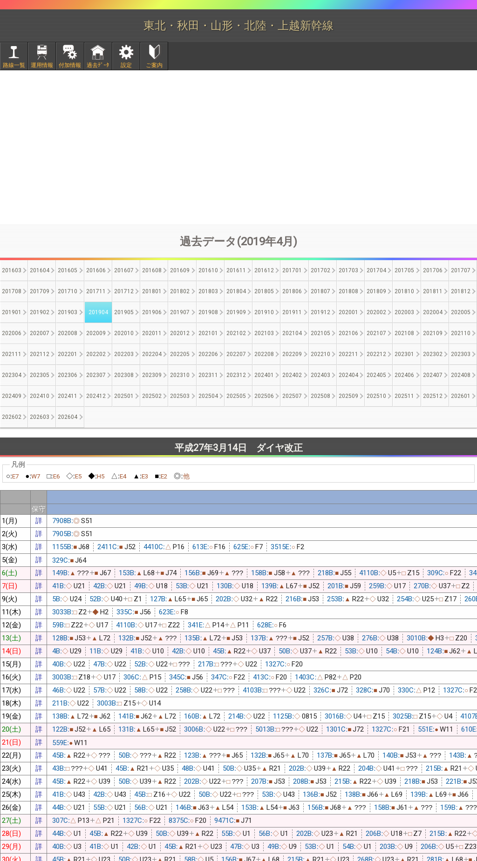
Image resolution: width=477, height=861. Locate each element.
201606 (96, 270)
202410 (39, 396)
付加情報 (70, 65)
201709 (39, 291)
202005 (460, 312)
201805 (264, 291)
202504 (208, 396)
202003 (404, 312)
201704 (376, 270)
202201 (67, 354)
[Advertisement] (238, 147)
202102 (236, 333)
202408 (460, 375)
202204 (152, 354)
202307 (96, 375)
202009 (96, 333)
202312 (236, 375)
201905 (124, 312)
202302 (433, 354)
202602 (11, 417)
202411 (67, 396)
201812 (460, 291)
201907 (180, 312)
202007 (39, 333)
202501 (124, 396)
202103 (264, 333)
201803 (208, 291)
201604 (39, 270)
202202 (96, 354)
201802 (180, 291)
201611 (236, 270)
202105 (320, 333)
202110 (460, 333)
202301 (404, 354)
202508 (320, 396)
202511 (404, 396)
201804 (236, 291)
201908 (208, 312)
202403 (320, 375)
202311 (208, 375)
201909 (236, 312)
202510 (376, 396)
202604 (67, 417)
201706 (433, 270)
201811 (433, 291)
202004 (433, 312)
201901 (11, 312)
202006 (11, 333)
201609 (180, 270)
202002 (376, 312)
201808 (348, 291)
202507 (292, 396)
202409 (11, 396)
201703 (348, 270)
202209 (292, 354)
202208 (264, 354)
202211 (348, 354)
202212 (376, 354)
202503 (180, 396)
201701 (292, 270)
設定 (126, 65)
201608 (152, 270)
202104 (292, 333)
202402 (292, 375)
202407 (433, 375)
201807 (320, 291)
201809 (376, 291)
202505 (236, 396)
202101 (208, 333)
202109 (433, 333)
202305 (39, 375)
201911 (292, 312)
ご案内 (154, 65)
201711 (96, 291)
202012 (180, 333)
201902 (39, 312)
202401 (264, 375)
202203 (124, 354)
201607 (124, 270)
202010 (124, 333)
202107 (376, 333)
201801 (152, 291)
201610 (208, 270)
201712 (124, 291)
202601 (460, 396)
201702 (320, 270)
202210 (320, 354)
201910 (264, 312)
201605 (67, 270)
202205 (180, 354)
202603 (39, 417)
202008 (67, 333)
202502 (152, 396)
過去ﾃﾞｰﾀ (98, 65)
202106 (348, 333)
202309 (152, 375)
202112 (39, 354)
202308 (124, 375)
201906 (152, 312)
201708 (11, 291)
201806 (292, 291)
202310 (180, 375)
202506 (264, 396)
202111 (11, 354)
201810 (404, 291)
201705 (404, 270)
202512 (433, 396)
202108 (404, 333)
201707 (460, 270)
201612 (264, 270)
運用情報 (42, 65)
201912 (320, 312)
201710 (67, 291)
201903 (67, 312)
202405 (376, 375)
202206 (208, 354)
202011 (152, 333)
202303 (460, 354)
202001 (348, 312)
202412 (96, 396)
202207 (236, 354)
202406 (404, 375)
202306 (67, 375)
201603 (11, 270)
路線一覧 (14, 65)
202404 (348, 375)
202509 (348, 396)
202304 (11, 375)
